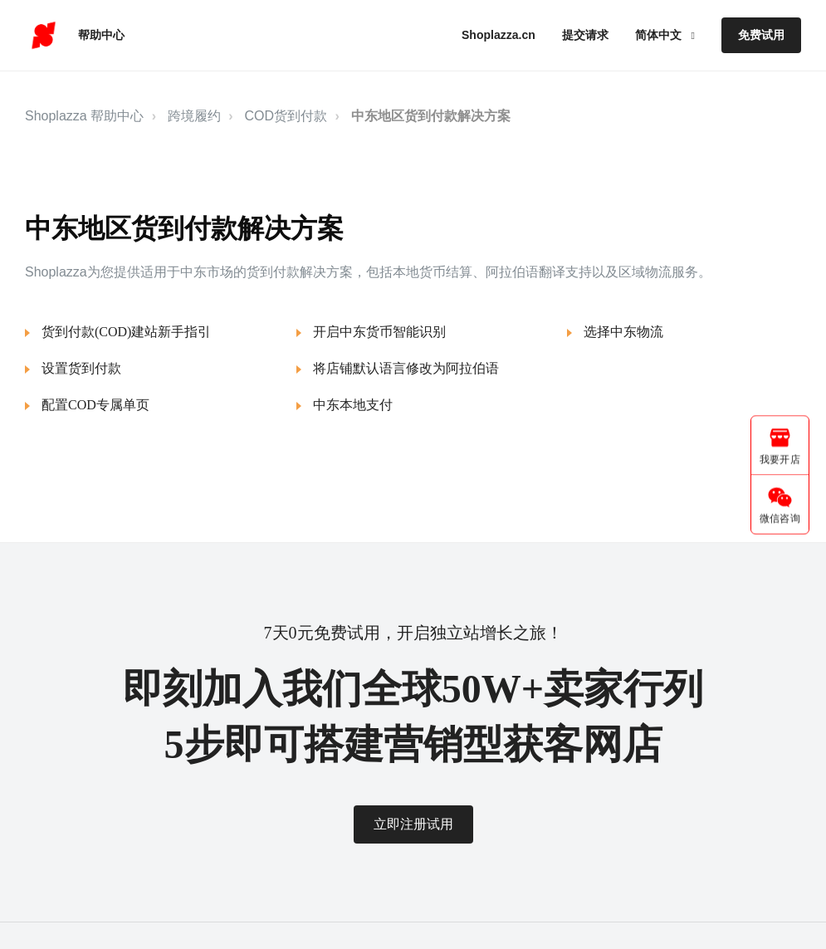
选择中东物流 (623, 332)
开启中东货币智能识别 (379, 332)
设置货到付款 (81, 368)
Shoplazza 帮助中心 (84, 116)
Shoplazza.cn (498, 35)
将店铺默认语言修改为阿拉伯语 (406, 368)
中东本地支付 (353, 405)
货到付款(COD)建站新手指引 (126, 332)
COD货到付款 (286, 116)
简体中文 (660, 35)
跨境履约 (194, 116)
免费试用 (761, 35)
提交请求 (585, 35)
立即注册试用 (413, 824)
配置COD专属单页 (95, 405)
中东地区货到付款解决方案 (431, 116)
